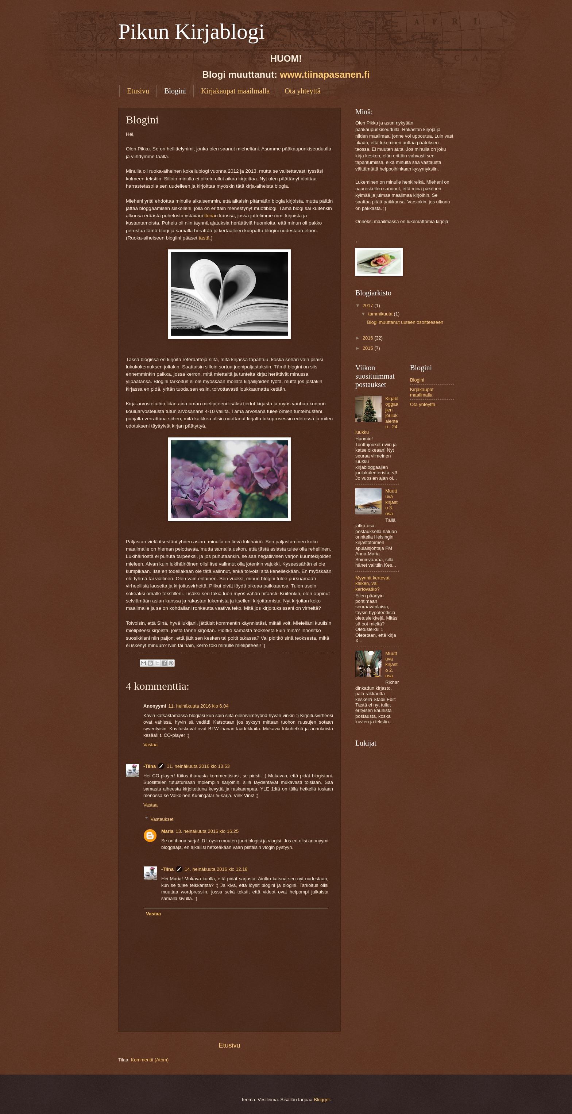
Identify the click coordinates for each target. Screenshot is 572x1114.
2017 (368, 305)
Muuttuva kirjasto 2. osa (391, 665)
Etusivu (138, 91)
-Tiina (149, 766)
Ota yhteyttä (302, 91)
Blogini (175, 91)
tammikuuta (381, 314)
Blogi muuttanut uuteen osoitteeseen (405, 322)
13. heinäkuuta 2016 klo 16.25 (207, 831)
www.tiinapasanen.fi (325, 74)
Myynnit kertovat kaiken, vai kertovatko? (372, 583)
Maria (167, 831)
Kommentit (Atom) (150, 1060)
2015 (368, 348)
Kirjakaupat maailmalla (235, 91)
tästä (204, 238)
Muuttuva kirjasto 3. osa (391, 502)
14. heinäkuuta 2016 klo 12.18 (216, 869)
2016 (368, 338)
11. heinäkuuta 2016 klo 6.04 (198, 706)
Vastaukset (162, 819)
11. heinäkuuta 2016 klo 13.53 (198, 766)
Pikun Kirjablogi (191, 31)
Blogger (322, 1099)
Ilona (209, 215)
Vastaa (150, 744)
